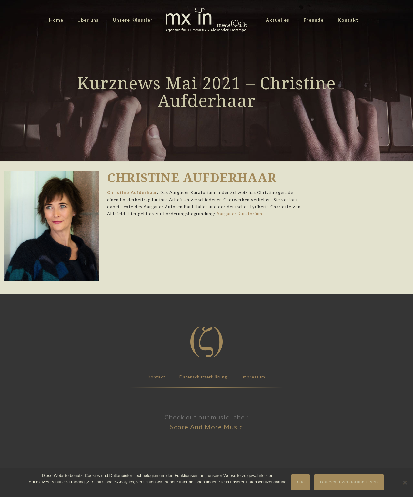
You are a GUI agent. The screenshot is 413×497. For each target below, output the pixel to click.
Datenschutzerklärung (203, 376)
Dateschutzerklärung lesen (349, 482)
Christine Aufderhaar (132, 192)
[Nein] (405, 482)
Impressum (253, 376)
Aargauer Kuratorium (239, 213)
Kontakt (156, 376)
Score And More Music (206, 426)
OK (300, 482)
